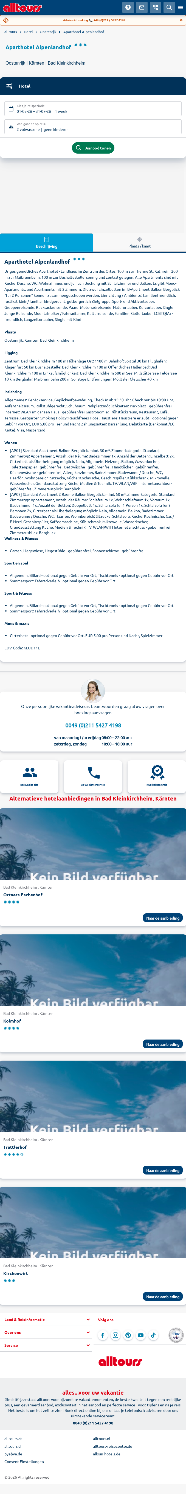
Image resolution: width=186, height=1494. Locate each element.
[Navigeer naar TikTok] (153, 1335)
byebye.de (13, 1453)
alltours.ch (13, 1446)
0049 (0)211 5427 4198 (93, 725)
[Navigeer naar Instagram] (115, 1335)
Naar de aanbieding (162, 918)
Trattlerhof (15, 1147)
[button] (46, 1319)
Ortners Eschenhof (23, 894)
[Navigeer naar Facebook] (103, 1335)
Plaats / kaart (139, 242)
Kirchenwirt (15, 1273)
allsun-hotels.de (106, 1453)
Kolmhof (12, 1021)
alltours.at (13, 1438)
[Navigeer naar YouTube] (141, 1335)
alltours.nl (101, 1438)
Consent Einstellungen (24, 1461)
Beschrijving (46, 242)
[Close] (181, 20)
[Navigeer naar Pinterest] (128, 1335)
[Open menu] (180, 7)
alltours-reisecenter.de (112, 1446)
